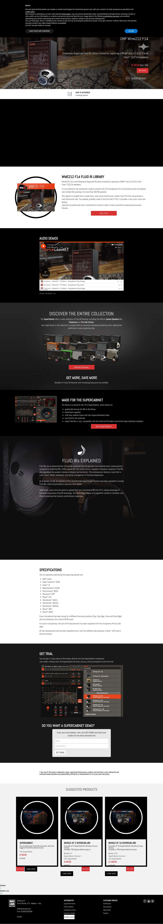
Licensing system (83, 93)
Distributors (107, 903)
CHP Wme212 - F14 (50, 293)
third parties (66, 14)
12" (1, 893)
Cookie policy (69, 917)
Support (105, 913)
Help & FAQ (106, 910)
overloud (41, 293)
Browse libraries (81, 367)
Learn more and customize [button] (39, 31)
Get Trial (104, 213)
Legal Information (69, 903)
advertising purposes (111, 16)
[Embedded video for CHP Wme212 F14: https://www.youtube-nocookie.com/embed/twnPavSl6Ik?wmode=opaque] (81, 132)
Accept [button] (131, 31)
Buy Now (142, 70)
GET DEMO (60, 752)
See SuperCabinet (104, 426)
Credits (19, 916)
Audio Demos (139, 78)
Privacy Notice (68, 907)
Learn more (30, 869)
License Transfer (69, 913)
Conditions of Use (70, 910)
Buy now (20, 869)
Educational (107, 907)
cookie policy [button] (30, 12)
